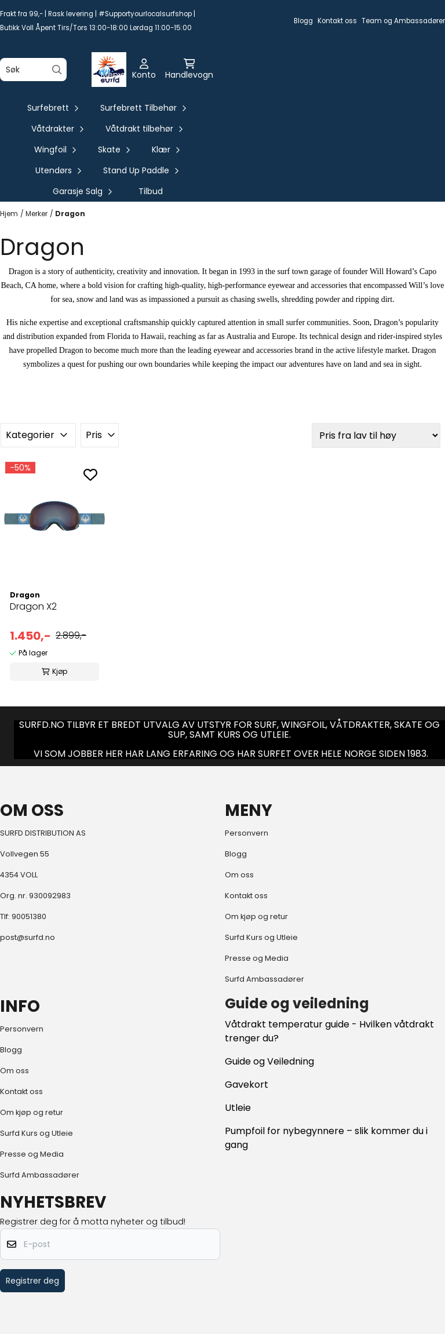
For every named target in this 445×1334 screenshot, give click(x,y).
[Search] (57, 70)
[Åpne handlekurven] (189, 69)
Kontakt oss (337, 20)
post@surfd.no (27, 937)
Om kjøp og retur (256, 916)
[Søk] (33, 69)
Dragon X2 (33, 606)
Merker (36, 213)
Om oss (239, 875)
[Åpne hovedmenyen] (111, 69)
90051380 (29, 916)
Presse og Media (257, 958)
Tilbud (150, 191)
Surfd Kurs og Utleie (261, 937)
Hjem (9, 213)
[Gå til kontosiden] (144, 69)
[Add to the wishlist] (90, 475)
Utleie (238, 1107)
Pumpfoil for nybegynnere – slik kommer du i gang (326, 1137)
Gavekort (246, 1084)
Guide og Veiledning (269, 1061)
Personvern (246, 833)
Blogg (303, 20)
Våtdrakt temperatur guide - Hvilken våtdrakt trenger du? (329, 1031)
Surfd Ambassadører (264, 979)
